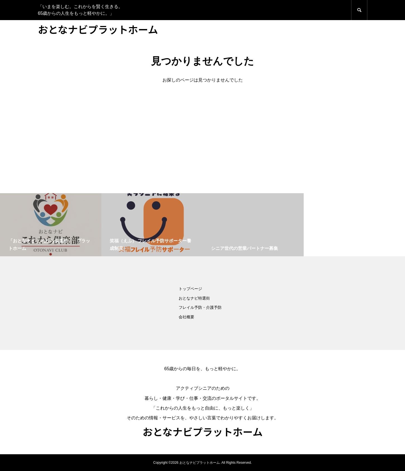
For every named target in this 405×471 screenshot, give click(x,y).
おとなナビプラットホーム (98, 29)
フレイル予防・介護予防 (200, 307)
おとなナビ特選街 (194, 298)
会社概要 (186, 317)
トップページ (190, 288)
